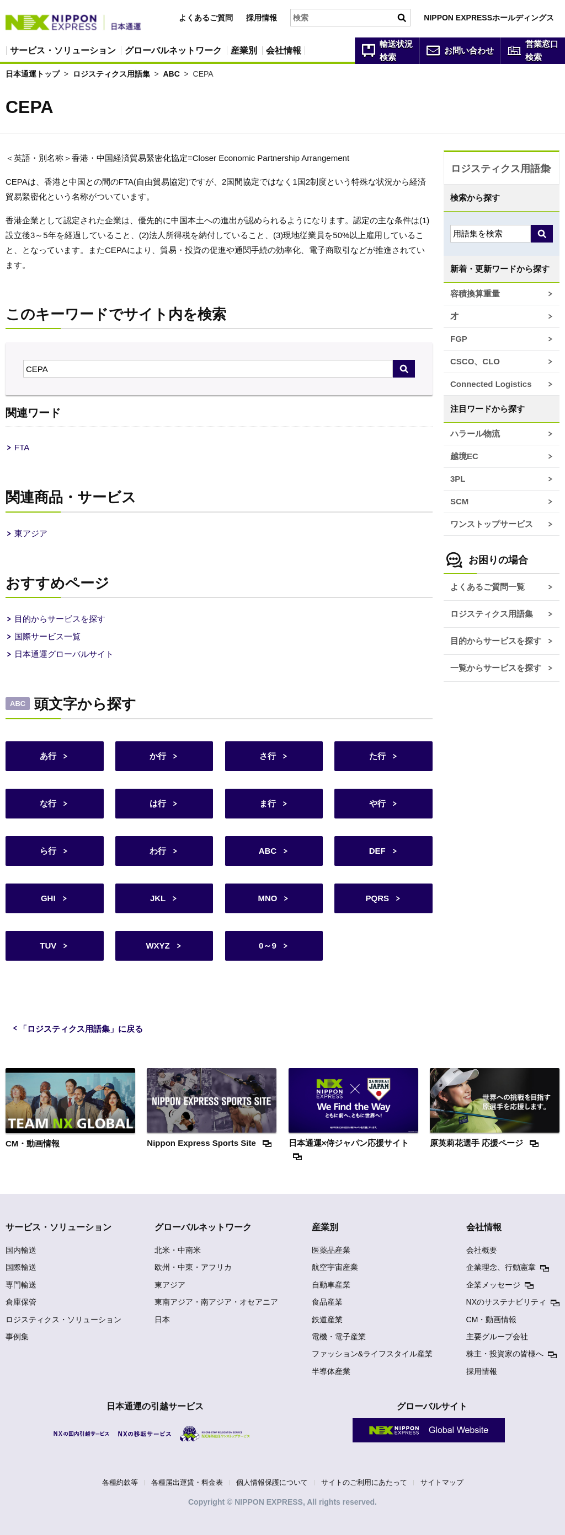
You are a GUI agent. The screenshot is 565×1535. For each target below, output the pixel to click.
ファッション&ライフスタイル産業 (372, 1353)
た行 (377, 756)
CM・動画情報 (491, 1319)
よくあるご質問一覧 (487, 586)
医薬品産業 (331, 1250)
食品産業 (327, 1301)
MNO (267, 898)
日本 (162, 1319)
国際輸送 (21, 1267)
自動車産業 (331, 1284)
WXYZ (157, 945)
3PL (458, 478)
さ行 (267, 756)
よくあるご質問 (206, 17)
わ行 (158, 850)
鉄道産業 (327, 1319)
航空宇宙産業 (335, 1267)
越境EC (464, 456)
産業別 (244, 50)
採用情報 (261, 17)
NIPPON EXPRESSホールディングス (489, 17)
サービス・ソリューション (63, 50)
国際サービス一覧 (47, 636)
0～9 (267, 945)
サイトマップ (441, 1482)
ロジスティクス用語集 (111, 73)
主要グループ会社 (497, 1336)
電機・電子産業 (339, 1336)
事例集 (17, 1336)
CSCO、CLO (475, 361)
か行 (158, 756)
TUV (48, 945)
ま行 (267, 803)
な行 (48, 803)
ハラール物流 (475, 433)
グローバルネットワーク (173, 50)
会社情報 (283, 50)
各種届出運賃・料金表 (187, 1482)
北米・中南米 (177, 1250)
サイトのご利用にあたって (364, 1482)
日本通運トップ (33, 73)
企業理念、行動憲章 (501, 1267)
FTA (21, 447)
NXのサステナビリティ (506, 1301)
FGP (458, 338)
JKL (158, 898)
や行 (377, 803)
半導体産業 (331, 1371)
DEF (377, 850)
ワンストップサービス (491, 524)
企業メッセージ (493, 1284)
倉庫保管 (21, 1301)
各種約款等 (120, 1482)
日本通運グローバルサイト (64, 654)
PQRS (377, 898)
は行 (158, 803)
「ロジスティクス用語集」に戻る (81, 1028)
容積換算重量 (475, 293)
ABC (171, 73)
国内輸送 (21, 1250)
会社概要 (481, 1250)
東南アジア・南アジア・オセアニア (216, 1301)
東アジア (30, 533)
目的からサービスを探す (59, 618)
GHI (48, 898)
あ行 (48, 756)
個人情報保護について (272, 1482)
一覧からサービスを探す (495, 667)
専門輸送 (21, 1284)
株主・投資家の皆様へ (504, 1353)
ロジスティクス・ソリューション (63, 1319)
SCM (459, 501)
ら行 (48, 850)
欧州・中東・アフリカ (193, 1267)
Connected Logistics (491, 384)
